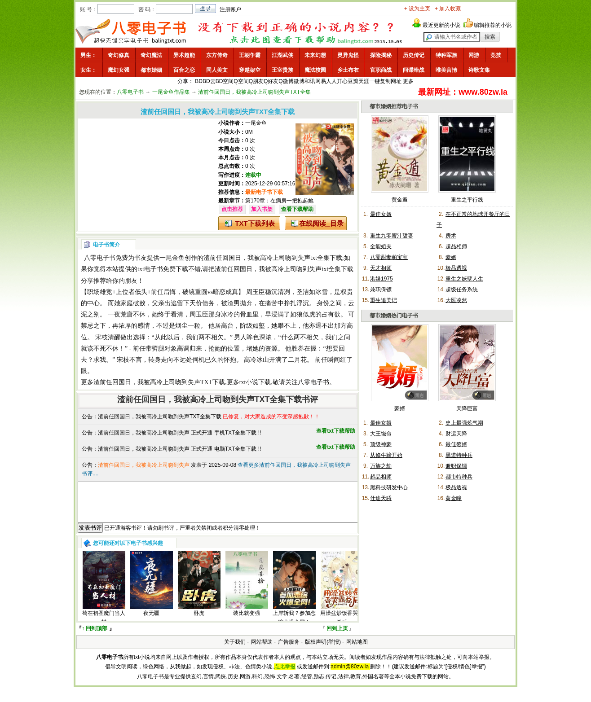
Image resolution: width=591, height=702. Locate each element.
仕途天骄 (381, 498)
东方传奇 (217, 55)
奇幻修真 (118, 55)
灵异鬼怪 (348, 55)
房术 (450, 236)
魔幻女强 (118, 70)
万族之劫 (381, 466)
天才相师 (381, 268)
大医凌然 (456, 300)
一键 (374, 81)
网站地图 (357, 650)
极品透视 (456, 268)
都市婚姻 (151, 70)
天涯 (363, 81)
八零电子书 (130, 92)
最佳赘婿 (456, 444)
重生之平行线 (467, 200)
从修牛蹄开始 (386, 455)
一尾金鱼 (256, 123)
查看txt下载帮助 (335, 431)
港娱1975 (381, 279)
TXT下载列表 (254, 223)
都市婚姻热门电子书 (394, 315)
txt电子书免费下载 (162, 269)
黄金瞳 (453, 498)
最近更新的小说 (441, 25)
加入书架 (262, 209)
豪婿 (450, 257)
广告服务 (289, 650)
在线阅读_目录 (321, 223)
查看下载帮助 (297, 209)
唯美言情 (446, 70)
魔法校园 (315, 70)
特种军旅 (446, 55)
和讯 (309, 81)
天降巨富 (467, 408)
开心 (342, 81)
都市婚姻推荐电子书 (394, 106)
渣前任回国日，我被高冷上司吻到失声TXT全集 (254, 92)
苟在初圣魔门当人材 (103, 625)
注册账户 (230, 9)
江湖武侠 (282, 55)
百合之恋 (184, 70)
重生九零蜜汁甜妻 (391, 236)
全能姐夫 (381, 246)
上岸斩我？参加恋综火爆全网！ (294, 625)
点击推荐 (232, 209)
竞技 (495, 55)
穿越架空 (249, 70)
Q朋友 (256, 81)
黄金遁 (400, 200)
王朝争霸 (249, 55)
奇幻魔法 (151, 55)
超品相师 (456, 246)
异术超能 (184, 55)
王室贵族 (282, 70)
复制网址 (390, 81)
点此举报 (285, 674)
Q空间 (241, 81)
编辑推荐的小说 (493, 25)
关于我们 (235, 650)
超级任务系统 (461, 289)
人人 (331, 81)
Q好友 (271, 81)
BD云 (209, 81)
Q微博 (285, 81)
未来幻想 (315, 55)
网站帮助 (262, 650)
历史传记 (413, 55)
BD (199, 81)
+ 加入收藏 (448, 8)
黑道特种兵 (458, 455)
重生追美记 (383, 300)
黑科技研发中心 (389, 487)
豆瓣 (353, 81)
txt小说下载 (255, 382)
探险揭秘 (381, 55)
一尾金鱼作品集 (171, 92)
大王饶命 (381, 433)
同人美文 (217, 70)
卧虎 (199, 621)
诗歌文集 (479, 70)
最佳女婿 (381, 214)
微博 (299, 81)
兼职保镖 (381, 289)
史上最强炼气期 (464, 423)
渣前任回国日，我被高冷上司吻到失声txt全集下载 (272, 257)
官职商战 (381, 70)
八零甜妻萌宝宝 (389, 257)
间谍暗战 (413, 70)
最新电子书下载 (264, 192)
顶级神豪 (381, 444)
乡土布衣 (348, 70)
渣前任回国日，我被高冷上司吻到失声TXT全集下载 (159, 416)
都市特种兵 (458, 477)
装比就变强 (246, 621)
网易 (320, 81)
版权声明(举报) (323, 650)
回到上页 (337, 636)
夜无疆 (151, 621)
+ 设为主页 (417, 8)
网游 (473, 55)
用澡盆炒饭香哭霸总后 (341, 625)
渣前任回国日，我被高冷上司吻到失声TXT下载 (159, 382)
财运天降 (456, 433)
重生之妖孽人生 (464, 279)
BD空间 (225, 81)
